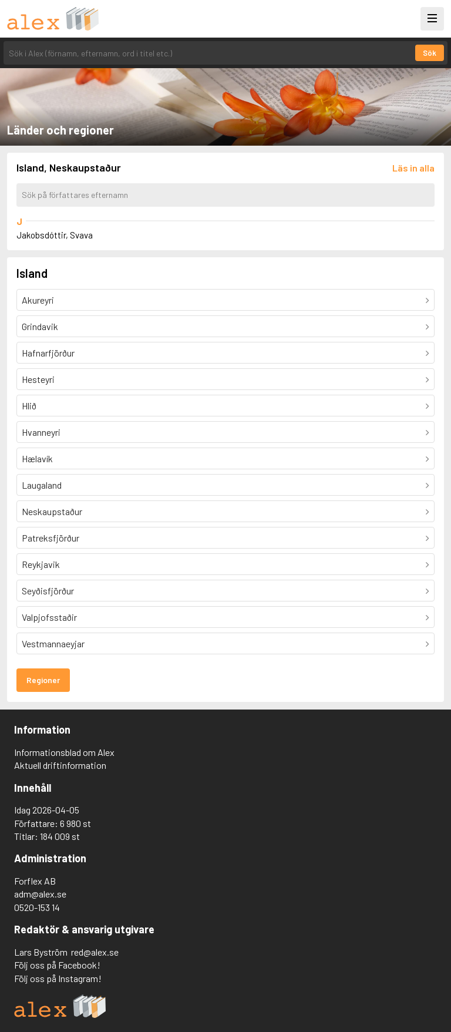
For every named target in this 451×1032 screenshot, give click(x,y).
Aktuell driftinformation (60, 765)
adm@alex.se (40, 893)
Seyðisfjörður (48, 590)
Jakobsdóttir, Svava (54, 235)
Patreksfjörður (50, 537)
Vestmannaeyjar (53, 643)
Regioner (43, 680)
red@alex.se (95, 951)
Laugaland (42, 484)
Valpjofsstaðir (49, 617)
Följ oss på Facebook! (57, 964)
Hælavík (37, 458)
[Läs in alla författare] (413, 167)
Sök (429, 53)
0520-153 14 (37, 907)
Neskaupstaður (52, 511)
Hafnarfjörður (48, 352)
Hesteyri (38, 379)
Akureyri (38, 299)
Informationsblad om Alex (64, 752)
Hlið (29, 405)
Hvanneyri (41, 432)
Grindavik (40, 326)
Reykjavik (41, 564)
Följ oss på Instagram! (58, 978)
